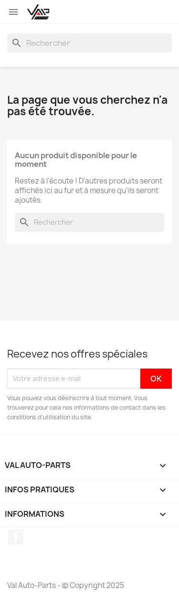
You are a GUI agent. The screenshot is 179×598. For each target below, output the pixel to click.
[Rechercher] (89, 43)
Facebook (15, 536)
